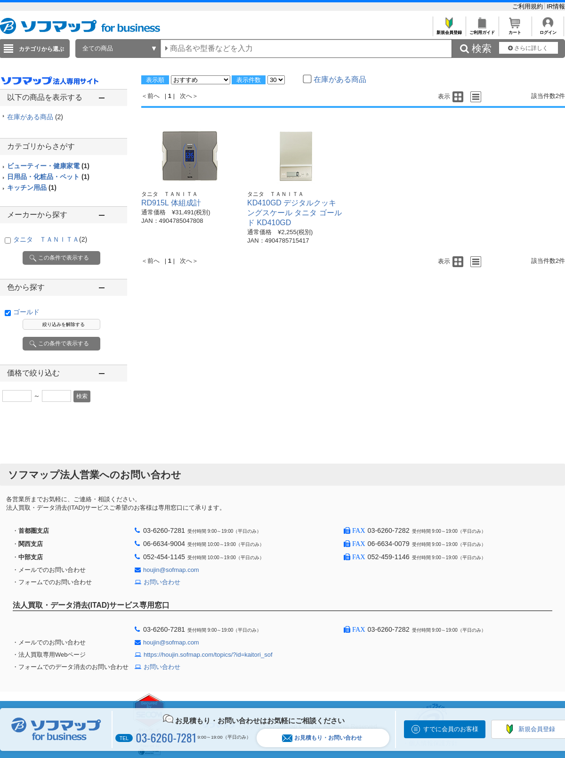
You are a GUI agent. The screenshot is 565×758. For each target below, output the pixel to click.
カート (515, 30)
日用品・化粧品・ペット (48, 176)
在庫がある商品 (35, 117)
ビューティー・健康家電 (48, 166)
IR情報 (556, 6)
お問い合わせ (162, 582)
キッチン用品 (31, 187)
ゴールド (26, 312)
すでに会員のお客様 (450, 729)
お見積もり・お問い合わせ (322, 738)
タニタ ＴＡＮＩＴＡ (50, 239)
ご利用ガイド (482, 30)
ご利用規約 (528, 6)
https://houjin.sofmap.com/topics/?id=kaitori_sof (208, 654)
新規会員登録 (449, 30)
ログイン (548, 30)
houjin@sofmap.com (171, 569)
